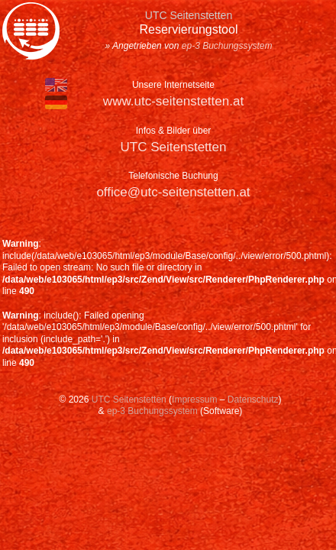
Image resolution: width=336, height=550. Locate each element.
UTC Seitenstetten (174, 147)
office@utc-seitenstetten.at (173, 192)
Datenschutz (253, 399)
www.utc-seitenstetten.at (173, 101)
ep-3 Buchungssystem (227, 45)
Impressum (194, 399)
